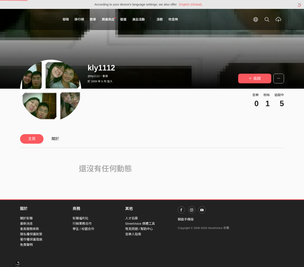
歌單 (93, 19)
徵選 (123, 19)
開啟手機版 (186, 219)
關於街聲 (26, 218)
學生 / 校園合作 (83, 229)
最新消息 (26, 223)
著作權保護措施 (31, 239)
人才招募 (131, 218)
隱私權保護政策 (31, 234)
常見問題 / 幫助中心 (139, 229)
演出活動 (138, 19)
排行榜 (79, 19)
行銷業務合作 (82, 223)
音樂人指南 (133, 234)
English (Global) (190, 4)
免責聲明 (26, 244)
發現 (65, 19)
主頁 (32, 139)
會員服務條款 (29, 229)
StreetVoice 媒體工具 (140, 223)
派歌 (159, 19)
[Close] (299, 4)
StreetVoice (37, 19)
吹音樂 (173, 19)
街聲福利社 (80, 218)
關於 (55, 139)
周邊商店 (109, 19)
